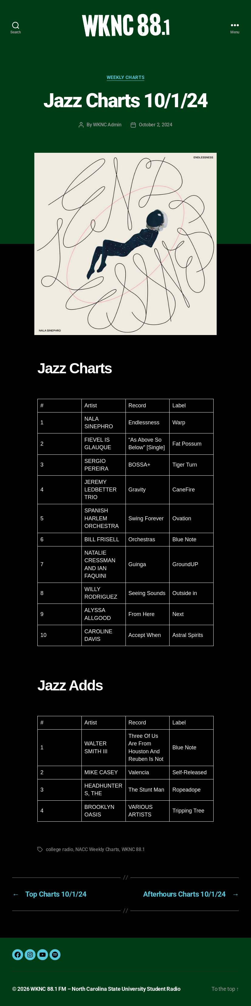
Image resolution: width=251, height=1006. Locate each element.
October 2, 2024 (155, 125)
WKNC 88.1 (133, 849)
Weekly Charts (125, 77)
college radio (59, 849)
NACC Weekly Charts (97, 849)
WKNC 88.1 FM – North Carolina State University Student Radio (105, 989)
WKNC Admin (107, 125)
